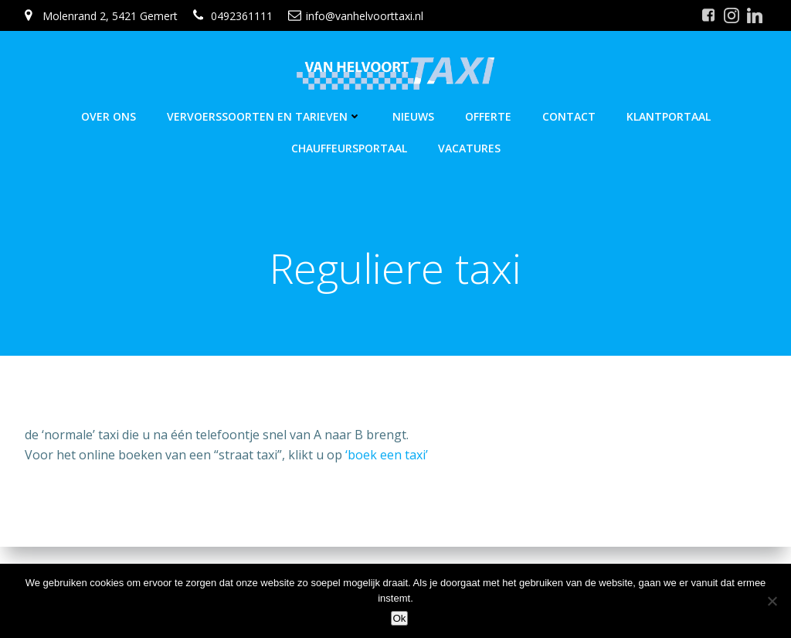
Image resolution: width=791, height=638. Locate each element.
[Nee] (771, 601)
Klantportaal (668, 116)
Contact (569, 116)
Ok (399, 618)
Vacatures (469, 148)
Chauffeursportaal (349, 148)
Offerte (488, 116)
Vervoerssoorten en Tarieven (264, 116)
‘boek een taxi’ (386, 454)
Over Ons (108, 116)
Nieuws (413, 116)
